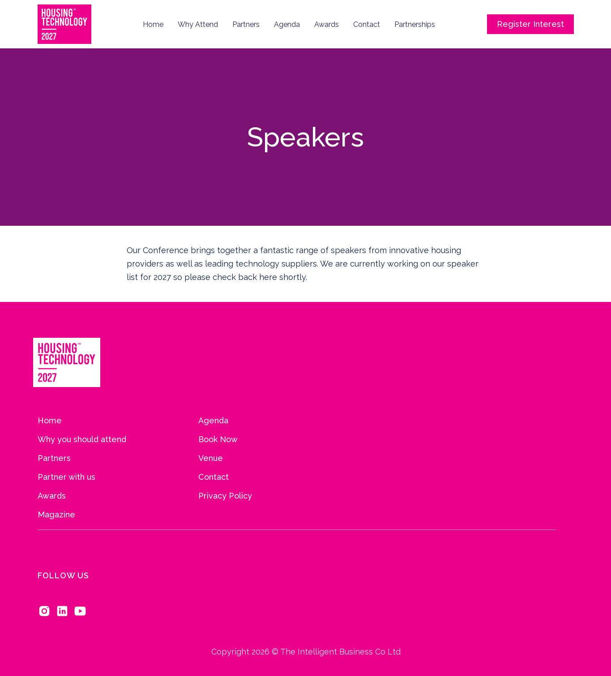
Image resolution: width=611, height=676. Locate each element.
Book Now (218, 439)
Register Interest (530, 24)
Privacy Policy (225, 496)
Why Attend (198, 24)
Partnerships (414, 24)
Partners (246, 24)
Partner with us (66, 477)
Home (153, 24)
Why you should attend (82, 439)
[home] (64, 24)
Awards (326, 24)
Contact (366, 24)
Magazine (56, 515)
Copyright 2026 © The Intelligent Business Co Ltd (305, 658)
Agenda (287, 24)
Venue (210, 458)
